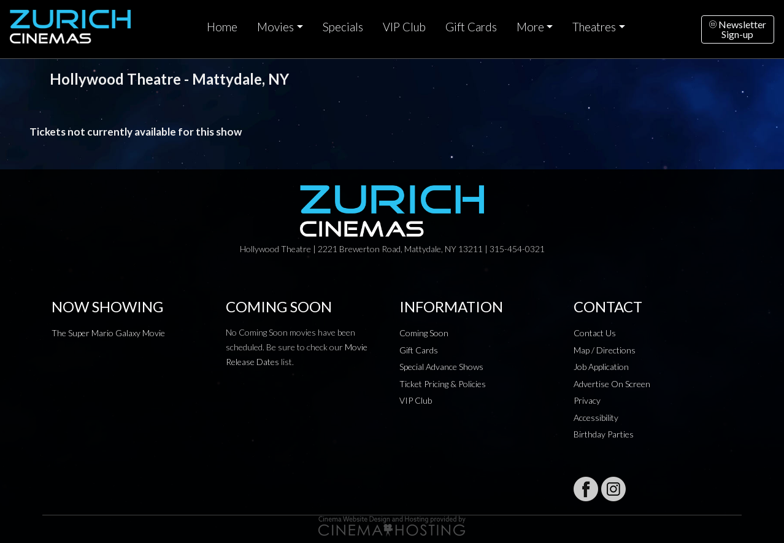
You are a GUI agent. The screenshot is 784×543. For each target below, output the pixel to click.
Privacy (587, 400)
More (530, 27)
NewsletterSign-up (737, 29)
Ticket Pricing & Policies (442, 384)
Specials (343, 27)
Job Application (601, 366)
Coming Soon (423, 333)
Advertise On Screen (612, 384)
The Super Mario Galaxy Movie (108, 333)
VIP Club (404, 27)
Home (222, 27)
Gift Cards (471, 27)
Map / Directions (605, 350)
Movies (275, 27)
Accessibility (596, 417)
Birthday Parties (604, 434)
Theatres (594, 27)
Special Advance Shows (441, 366)
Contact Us (595, 333)
